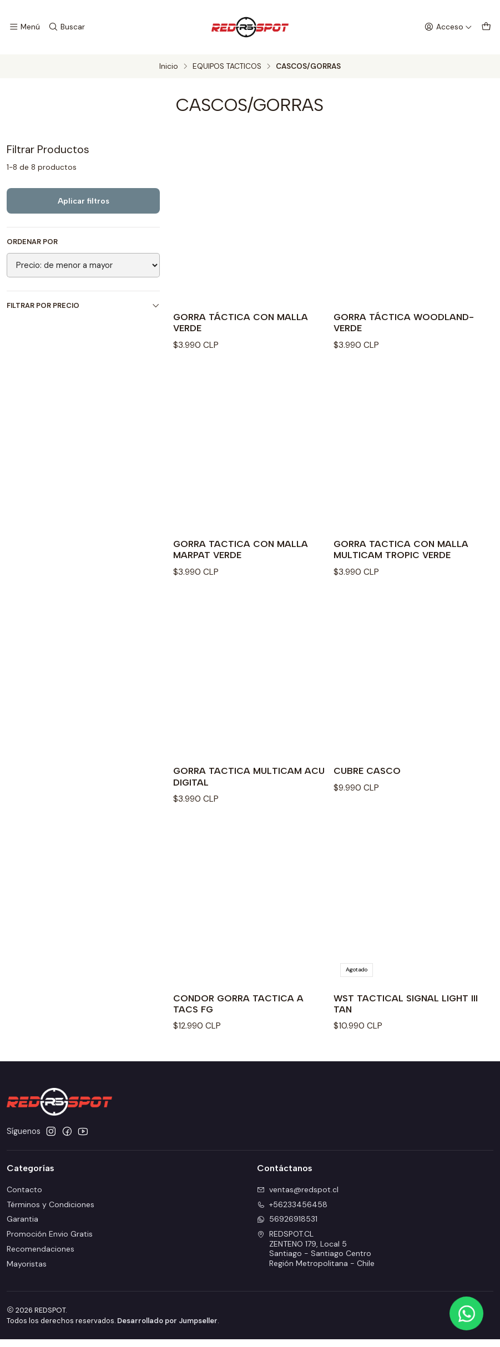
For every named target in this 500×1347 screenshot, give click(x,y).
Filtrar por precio (83, 305)
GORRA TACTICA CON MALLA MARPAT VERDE (244, 553)
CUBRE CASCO (370, 776)
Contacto (24, 1197)
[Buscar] (65, 27)
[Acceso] (450, 27)
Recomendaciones (40, 1257)
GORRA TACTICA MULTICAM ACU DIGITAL (242, 782)
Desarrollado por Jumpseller (167, 1328)
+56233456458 (292, 1212)
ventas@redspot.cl (298, 1197)
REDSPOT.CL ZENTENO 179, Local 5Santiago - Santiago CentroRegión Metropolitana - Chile (316, 1257)
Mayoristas (27, 1272)
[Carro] (486, 27)
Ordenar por (32, 241)
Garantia (22, 1227)
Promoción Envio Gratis (50, 1242)
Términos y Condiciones (50, 1212)
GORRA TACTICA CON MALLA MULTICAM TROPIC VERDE (405, 553)
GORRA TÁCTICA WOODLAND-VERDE (408, 324)
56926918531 (287, 1227)
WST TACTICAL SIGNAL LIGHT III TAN (406, 1010)
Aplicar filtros (83, 201)
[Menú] (24, 27)
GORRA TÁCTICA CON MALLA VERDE (244, 324)
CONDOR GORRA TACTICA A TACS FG (242, 1010)
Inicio (168, 66)
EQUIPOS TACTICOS (227, 66)
